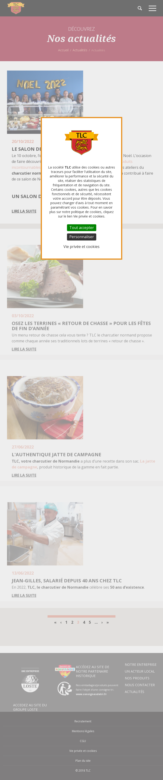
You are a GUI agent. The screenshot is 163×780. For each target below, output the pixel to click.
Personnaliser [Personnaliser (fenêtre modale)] (81, 236)
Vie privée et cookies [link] (81, 246)
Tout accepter (81, 227)
